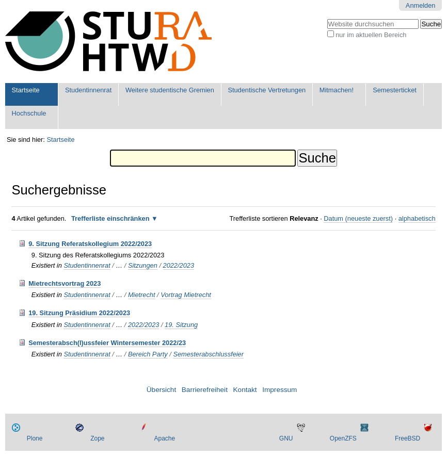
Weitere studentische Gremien (169, 90)
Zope (97, 438)
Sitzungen (142, 265)
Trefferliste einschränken (110, 218)
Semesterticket (395, 90)
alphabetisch (417, 218)
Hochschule (29, 113)
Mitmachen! (337, 90)
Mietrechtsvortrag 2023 (64, 283)
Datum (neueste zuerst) (358, 218)
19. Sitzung (181, 325)
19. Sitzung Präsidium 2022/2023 (79, 313)
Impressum (279, 390)
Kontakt (245, 390)
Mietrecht (141, 295)
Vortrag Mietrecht (186, 295)
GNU (286, 438)
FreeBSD (407, 438)
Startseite (26, 90)
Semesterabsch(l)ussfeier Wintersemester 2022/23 (107, 343)
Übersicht (161, 390)
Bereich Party (148, 354)
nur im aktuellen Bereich (371, 35)
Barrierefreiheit (205, 390)
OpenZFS (343, 438)
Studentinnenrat (88, 90)
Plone (35, 438)
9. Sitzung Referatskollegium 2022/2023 (90, 244)
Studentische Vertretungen (267, 90)
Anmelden (421, 5)
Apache (164, 438)
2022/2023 (179, 265)
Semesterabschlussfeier (208, 354)
